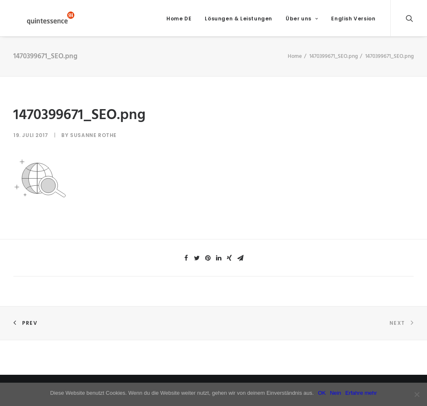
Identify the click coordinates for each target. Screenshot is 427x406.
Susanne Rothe (93, 140)
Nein (335, 393)
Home (295, 61)
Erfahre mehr (361, 393)
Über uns (302, 21)
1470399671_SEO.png (333, 61)
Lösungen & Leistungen (238, 21)
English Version (353, 21)
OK (322, 393)
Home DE (178, 21)
